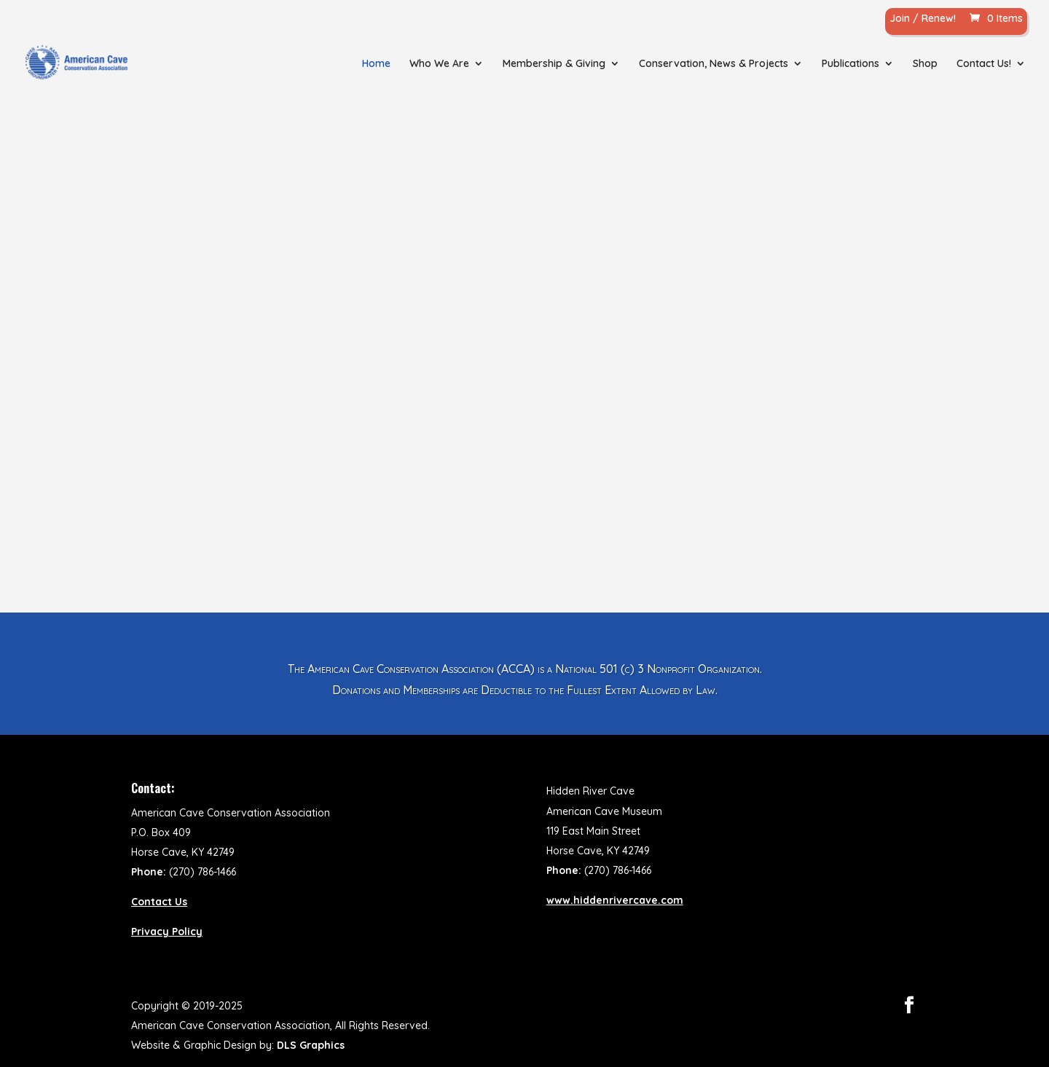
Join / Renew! (922, 19)
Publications (850, 64)
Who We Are (439, 64)
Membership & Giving (554, 64)
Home (376, 64)
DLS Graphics (311, 1045)
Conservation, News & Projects (713, 64)
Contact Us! (983, 64)
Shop (925, 64)
